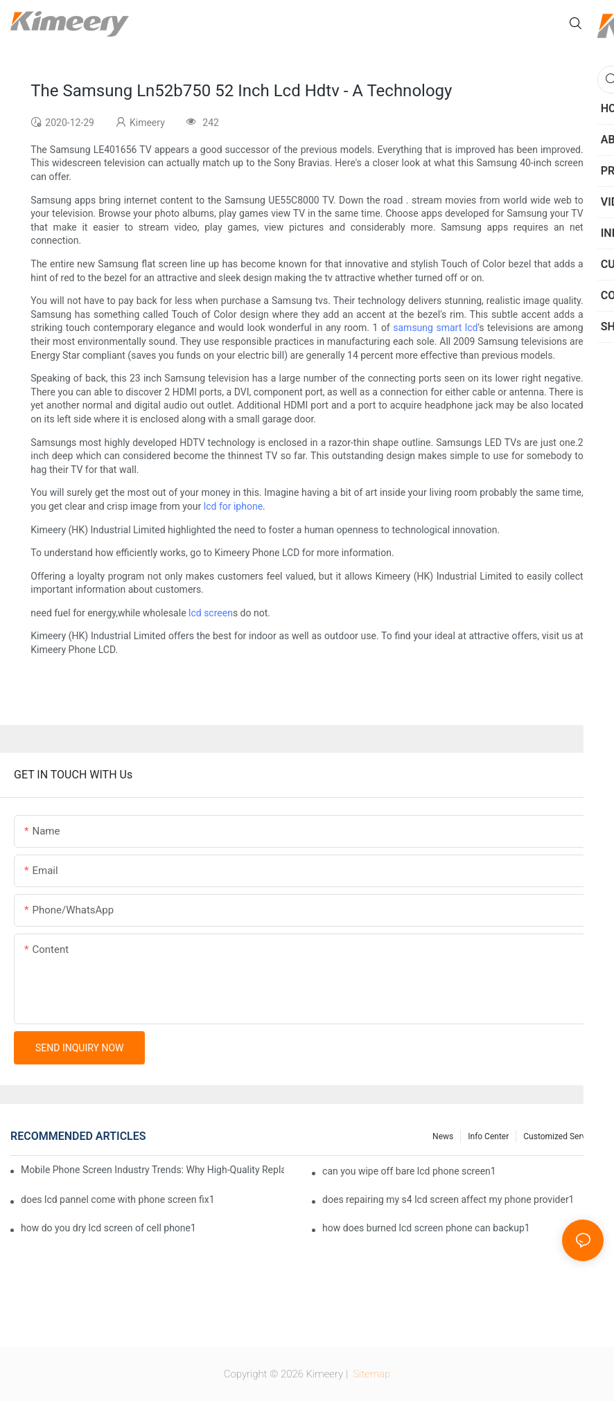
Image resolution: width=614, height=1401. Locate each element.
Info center (488, 1136)
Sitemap (371, 1374)
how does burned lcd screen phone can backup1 (426, 1227)
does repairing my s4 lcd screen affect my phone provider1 (448, 1199)
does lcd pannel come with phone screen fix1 (118, 1199)
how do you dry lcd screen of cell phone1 (108, 1227)
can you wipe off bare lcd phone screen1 (409, 1171)
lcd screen (210, 612)
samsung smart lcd (435, 327)
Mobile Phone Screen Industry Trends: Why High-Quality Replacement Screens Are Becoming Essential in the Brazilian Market (152, 1169)
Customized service (560, 1136)
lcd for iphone (233, 506)
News (442, 1136)
